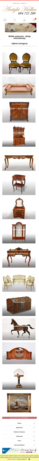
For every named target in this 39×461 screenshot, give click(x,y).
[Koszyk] (34, 20)
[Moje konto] (24, 20)
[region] (19, 28)
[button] (5, 20)
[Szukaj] (15, 20)
